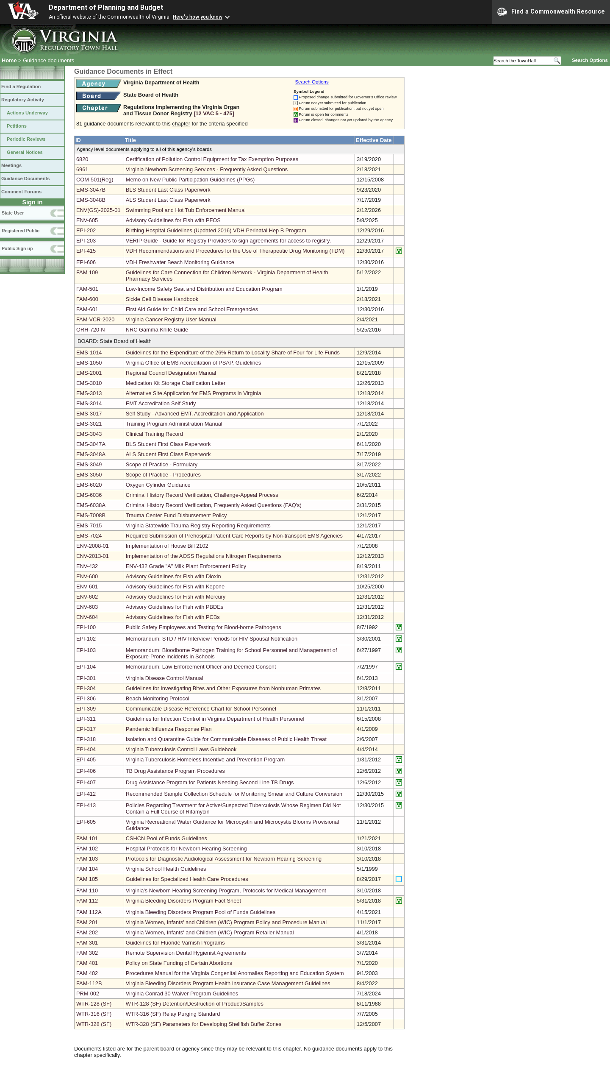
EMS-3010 (89, 383)
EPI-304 (86, 688)
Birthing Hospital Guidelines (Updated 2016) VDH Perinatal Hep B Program (216, 230)
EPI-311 (86, 719)
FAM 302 (87, 953)
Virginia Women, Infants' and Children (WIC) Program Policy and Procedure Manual (226, 922)
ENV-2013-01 (92, 556)
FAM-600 (87, 299)
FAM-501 (87, 289)
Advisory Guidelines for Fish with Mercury (175, 597)
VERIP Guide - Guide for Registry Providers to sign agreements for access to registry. (228, 240)
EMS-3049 (89, 464)
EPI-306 (86, 698)
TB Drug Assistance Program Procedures (175, 771)
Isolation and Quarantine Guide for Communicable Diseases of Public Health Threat (226, 739)
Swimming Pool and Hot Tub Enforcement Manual (186, 210)
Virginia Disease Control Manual (164, 678)
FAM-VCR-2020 (95, 319)
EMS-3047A (90, 444)
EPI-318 (86, 739)
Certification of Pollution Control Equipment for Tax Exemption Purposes (212, 159)
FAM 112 (87, 900)
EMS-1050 (89, 363)
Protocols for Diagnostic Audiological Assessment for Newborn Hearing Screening (224, 859)
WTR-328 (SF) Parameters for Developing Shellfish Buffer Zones (203, 1024)
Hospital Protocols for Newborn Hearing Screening (186, 848)
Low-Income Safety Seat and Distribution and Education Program (204, 289)
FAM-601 (87, 309)
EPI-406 (86, 771)
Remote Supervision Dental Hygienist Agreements (186, 953)
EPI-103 (86, 650)
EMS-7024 (89, 535)
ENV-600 (87, 576)
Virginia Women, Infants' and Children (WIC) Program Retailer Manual (210, 932)
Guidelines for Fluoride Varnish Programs (175, 942)
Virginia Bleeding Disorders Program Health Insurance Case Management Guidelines (228, 983)
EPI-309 (86, 708)
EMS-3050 (89, 474)
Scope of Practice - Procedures (163, 474)
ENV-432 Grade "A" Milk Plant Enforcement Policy (186, 566)
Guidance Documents (25, 178)
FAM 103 (87, 859)
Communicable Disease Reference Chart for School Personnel (201, 708)
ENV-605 (87, 220)
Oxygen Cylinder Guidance (158, 485)
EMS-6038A (90, 505)
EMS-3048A (90, 454)
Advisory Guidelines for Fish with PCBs (173, 617)
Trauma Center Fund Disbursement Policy (176, 515)
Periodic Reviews (26, 139)
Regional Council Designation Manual (171, 373)
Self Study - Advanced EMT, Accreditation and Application (195, 413)
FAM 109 (87, 272)
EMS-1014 (89, 352)
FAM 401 (87, 963)
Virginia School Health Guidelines (166, 869)
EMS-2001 (89, 373)
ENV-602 (87, 597)
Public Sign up (17, 248)
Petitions (17, 125)
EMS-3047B (90, 190)
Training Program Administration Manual (174, 424)
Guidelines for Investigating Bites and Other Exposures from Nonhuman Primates (223, 688)
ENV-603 (87, 607)
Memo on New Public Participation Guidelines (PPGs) (190, 179)
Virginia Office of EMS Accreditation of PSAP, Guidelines (193, 363)
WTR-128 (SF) (93, 1004)
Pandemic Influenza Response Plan (169, 729)
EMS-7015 (89, 525)
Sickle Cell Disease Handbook (162, 299)
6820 (82, 159)
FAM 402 (87, 973)
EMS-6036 (89, 495)
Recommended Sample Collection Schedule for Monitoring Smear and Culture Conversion (234, 794)
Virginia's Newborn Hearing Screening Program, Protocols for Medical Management (226, 890)
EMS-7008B (90, 515)
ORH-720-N (90, 329)
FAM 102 (87, 848)
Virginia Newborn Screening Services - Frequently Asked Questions (207, 169)
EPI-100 (86, 627)
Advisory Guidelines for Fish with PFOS (173, 220)
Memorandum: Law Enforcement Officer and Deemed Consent (201, 666)
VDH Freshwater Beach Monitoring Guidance (180, 262)
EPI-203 (86, 240)
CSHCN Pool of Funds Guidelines (166, 838)
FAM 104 (87, 869)
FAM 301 (87, 942)
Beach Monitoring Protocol (157, 698)
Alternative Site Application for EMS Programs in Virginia (193, 393)
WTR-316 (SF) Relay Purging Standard (173, 1014)
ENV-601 (87, 586)
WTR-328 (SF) (93, 1024)
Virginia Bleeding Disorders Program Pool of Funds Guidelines (200, 912)
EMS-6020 (89, 485)
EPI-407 (86, 782)
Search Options (590, 60)
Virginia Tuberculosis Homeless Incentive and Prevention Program (205, 759)
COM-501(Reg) (94, 179)
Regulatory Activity (22, 99)
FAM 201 (87, 922)
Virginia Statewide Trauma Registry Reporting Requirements (198, 525)
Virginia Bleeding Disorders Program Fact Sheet (183, 900)
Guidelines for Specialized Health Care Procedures (187, 879)
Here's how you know (197, 17)
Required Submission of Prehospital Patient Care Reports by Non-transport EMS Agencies (234, 535)
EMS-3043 (89, 434)
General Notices (25, 152)
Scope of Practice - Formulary (161, 464)
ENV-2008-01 (92, 546)
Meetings (11, 165)
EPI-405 (86, 759)
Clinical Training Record (154, 434)
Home (9, 60)
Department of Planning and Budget (106, 7)
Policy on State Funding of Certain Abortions (179, 963)
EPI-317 (86, 729)
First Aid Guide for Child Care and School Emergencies (192, 309)
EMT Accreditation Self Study (161, 403)
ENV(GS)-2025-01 (98, 210)
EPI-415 (86, 251)
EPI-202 (86, 230)
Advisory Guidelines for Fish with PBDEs (174, 607)
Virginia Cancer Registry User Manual (171, 319)
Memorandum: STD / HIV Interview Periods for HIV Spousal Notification (211, 638)
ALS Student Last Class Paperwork (168, 200)
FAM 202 (87, 932)
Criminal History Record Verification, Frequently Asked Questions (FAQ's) (214, 505)
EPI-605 (86, 822)
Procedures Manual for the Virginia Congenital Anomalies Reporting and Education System (235, 973)
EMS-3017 (89, 413)
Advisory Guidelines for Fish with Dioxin (173, 576)
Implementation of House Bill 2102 (167, 546)
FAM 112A (89, 912)
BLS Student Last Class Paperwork (168, 190)
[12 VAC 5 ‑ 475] (214, 113)
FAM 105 (87, 879)
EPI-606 (86, 262)
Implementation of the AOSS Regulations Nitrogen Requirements (204, 556)
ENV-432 (87, 566)
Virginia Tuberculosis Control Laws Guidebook (181, 749)
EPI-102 (86, 638)
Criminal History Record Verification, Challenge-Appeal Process (202, 495)
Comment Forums (21, 191)
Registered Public (20, 230)
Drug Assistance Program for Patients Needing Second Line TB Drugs (210, 782)
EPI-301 (86, 678)
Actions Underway (27, 112)
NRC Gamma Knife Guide (157, 329)
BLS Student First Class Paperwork (168, 444)
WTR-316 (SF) (93, 1014)
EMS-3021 (89, 424)
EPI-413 (86, 805)
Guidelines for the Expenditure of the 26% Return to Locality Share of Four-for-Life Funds (233, 352)
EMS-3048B (90, 200)
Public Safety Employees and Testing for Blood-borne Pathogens (203, 627)
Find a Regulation (21, 86)
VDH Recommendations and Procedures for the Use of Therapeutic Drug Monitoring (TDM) (235, 251)
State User (13, 212)
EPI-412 (86, 794)
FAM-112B (89, 983)
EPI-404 (86, 749)
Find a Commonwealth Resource (551, 12)
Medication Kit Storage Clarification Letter (175, 383)
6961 (82, 169)
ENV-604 (87, 617)
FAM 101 (87, 838)
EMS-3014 (89, 403)
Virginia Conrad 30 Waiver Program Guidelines (182, 993)
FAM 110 (87, 890)
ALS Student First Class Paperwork (168, 454)
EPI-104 (86, 666)
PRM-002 (87, 993)
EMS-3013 (89, 393)
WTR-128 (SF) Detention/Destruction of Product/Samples (194, 1004)
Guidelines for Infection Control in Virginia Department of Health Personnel (215, 719)
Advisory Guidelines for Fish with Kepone (175, 586)
